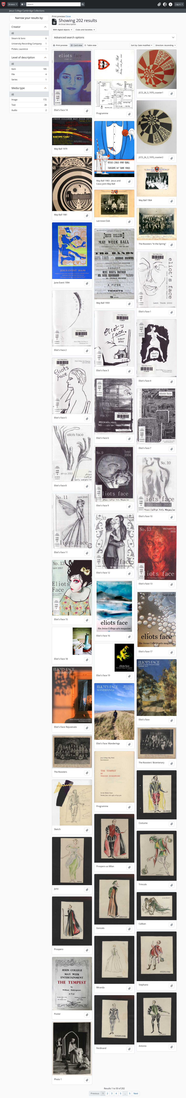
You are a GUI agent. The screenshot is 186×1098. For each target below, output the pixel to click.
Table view (90, 45)
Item (29, 69)
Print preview (60, 45)
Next (136, 1093)
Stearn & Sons (29, 39)
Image (29, 100)
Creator (16, 27)
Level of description (23, 57)
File (29, 75)
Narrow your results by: (29, 18)
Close (68, 16)
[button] (159, 4)
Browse (12, 4)
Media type (18, 88)
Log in (178, 4)
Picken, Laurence (29, 49)
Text (29, 105)
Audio (29, 111)
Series (29, 80)
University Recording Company (29, 44)
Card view (76, 45)
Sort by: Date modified (141, 45)
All (12, 33)
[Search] (53, 4)
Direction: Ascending (165, 45)
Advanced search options (69, 37)
